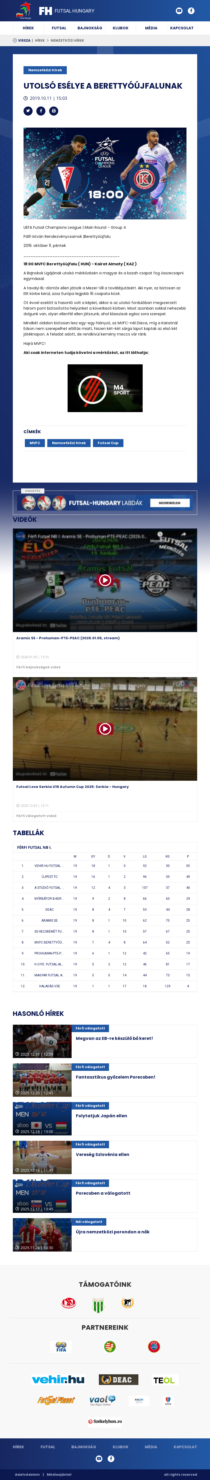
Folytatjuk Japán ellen (101, 1116)
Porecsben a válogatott (103, 1193)
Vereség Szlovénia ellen (102, 1154)
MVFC (35, 442)
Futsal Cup (108, 442)
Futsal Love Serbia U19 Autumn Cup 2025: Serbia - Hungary (72, 786)
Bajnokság (89, 28)
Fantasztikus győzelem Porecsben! (115, 1077)
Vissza (24, 40)
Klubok (121, 28)
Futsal (59, 28)
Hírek (28, 28)
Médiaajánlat (59, 1474)
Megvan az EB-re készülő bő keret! (114, 1038)
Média (151, 28)
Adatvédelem (27, 1474)
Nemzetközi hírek (67, 40)
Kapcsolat (182, 28)
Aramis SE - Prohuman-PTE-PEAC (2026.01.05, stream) (68, 638)
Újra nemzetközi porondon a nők (113, 1232)
